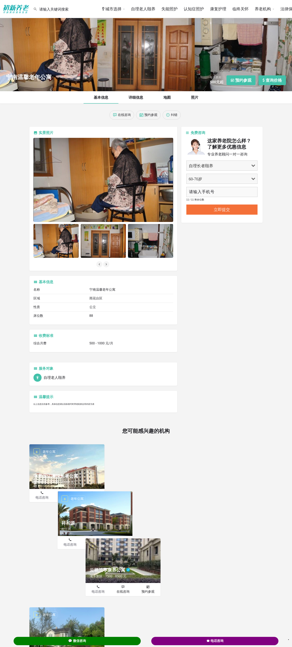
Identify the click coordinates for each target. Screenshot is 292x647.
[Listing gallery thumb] (103, 180)
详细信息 (136, 97)
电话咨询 (41, 497)
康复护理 (218, 8)
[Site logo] (16, 8)
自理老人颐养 (143, 8)
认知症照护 (194, 8)
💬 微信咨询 (77, 641)
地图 (167, 97)
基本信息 (101, 97)
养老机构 (263, 8)
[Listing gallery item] (56, 241)
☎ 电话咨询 (214, 641)
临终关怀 (240, 8)
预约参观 (91, 497)
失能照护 (169, 8)
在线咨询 (66, 497)
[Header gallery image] (48, 45)
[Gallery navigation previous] (99, 264)
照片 (194, 97)
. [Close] (288, 638)
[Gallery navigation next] (106, 264)
